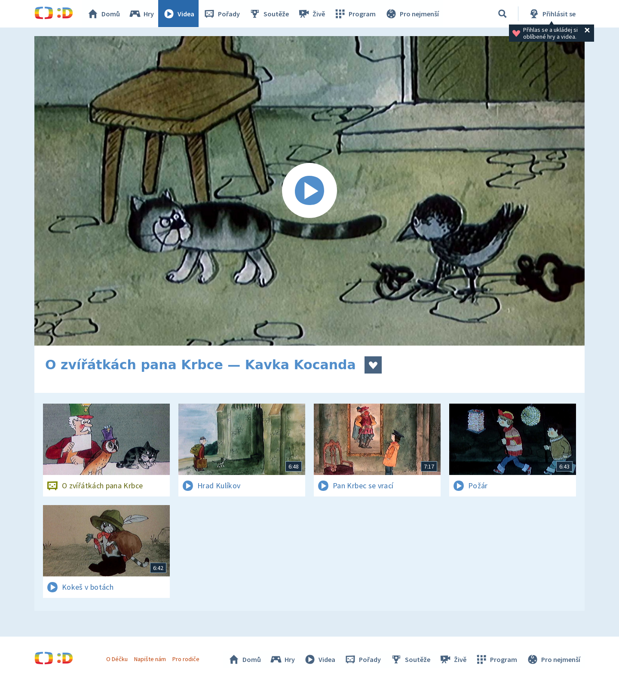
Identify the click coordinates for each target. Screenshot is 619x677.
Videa (179, 13)
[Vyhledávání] (502, 14)
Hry (141, 13)
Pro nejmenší (412, 13)
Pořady (221, 13)
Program (355, 13)
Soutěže (269, 13)
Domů (103, 13)
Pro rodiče (186, 659)
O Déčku (117, 659)
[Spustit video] (309, 191)
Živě (311, 13)
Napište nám (150, 659)
